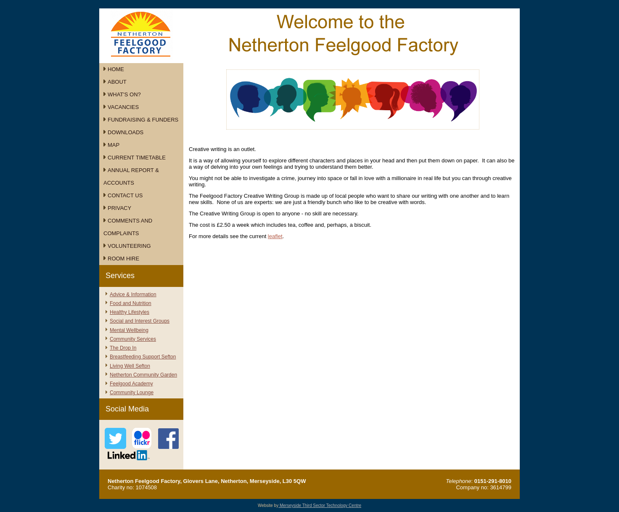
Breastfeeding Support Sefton (143, 357)
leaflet (275, 236)
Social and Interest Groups (139, 321)
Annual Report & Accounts (131, 176)
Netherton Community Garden (143, 375)
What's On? (124, 94)
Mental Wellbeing (129, 330)
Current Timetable (137, 157)
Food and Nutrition (130, 303)
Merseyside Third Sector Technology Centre (319, 505)
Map (113, 145)
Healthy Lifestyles (129, 312)
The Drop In (123, 348)
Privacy (119, 208)
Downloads (125, 132)
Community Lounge (131, 392)
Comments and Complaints (127, 227)
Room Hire (123, 258)
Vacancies (123, 107)
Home (116, 69)
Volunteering (129, 246)
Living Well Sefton (130, 366)
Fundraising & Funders (143, 120)
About (117, 82)
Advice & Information (133, 294)
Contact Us (125, 195)
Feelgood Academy (131, 384)
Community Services (133, 339)
